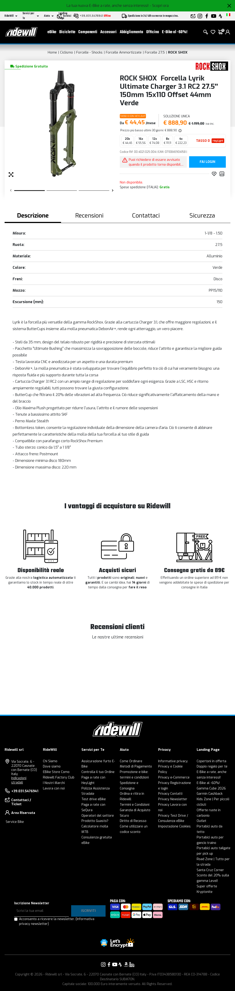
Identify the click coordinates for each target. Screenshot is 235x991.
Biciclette (67, 32)
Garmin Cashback (210, 794)
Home (52, 52)
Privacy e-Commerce (174, 777)
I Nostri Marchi (54, 783)
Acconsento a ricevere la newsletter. (56, 921)
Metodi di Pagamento (136, 766)
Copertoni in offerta (211, 761)
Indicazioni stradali (18, 780)
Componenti (87, 32)
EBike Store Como (56, 772)
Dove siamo (52, 766)
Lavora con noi (54, 788)
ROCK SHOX (177, 52)
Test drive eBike (93, 799)
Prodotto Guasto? (94, 821)
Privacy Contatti (170, 794)
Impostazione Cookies (174, 826)
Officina (152, 32)
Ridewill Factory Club (58, 777)
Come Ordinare (131, 761)
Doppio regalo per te (212, 766)
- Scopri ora (159, 5)
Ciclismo (66, 52)
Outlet (201, 821)
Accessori (108, 32)
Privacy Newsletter (172, 799)
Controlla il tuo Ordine (98, 772)
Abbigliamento (131, 32)
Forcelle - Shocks (89, 52)
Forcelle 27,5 (155, 52)
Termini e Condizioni (134, 804)
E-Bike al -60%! (174, 32)
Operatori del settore (97, 815)
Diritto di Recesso (133, 821)
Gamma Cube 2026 (211, 788)
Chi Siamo (50, 761)
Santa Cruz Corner (210, 870)
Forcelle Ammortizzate (124, 52)
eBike (52, 32)
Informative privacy (173, 761)
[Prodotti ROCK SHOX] (210, 66)
